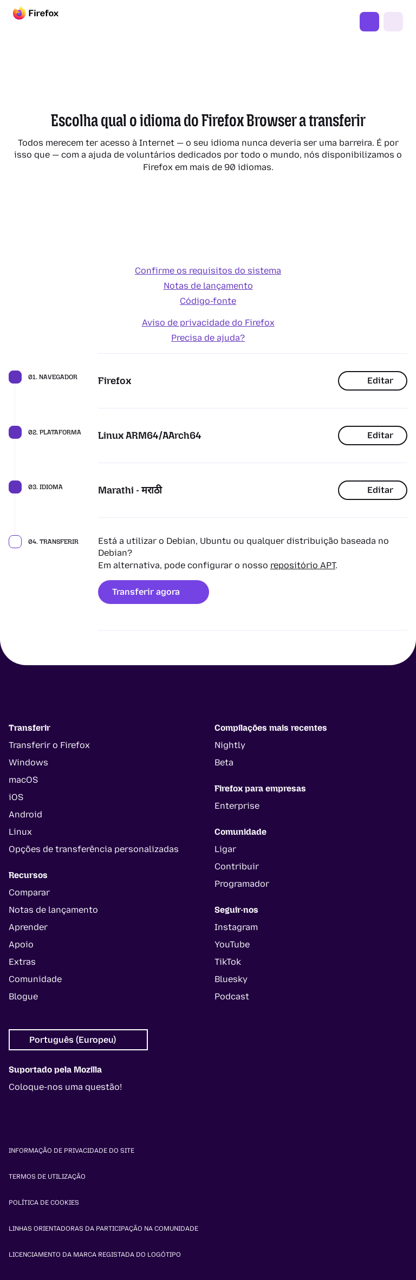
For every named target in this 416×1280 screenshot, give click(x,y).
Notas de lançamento (208, 286)
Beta (223, 762)
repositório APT (302, 565)
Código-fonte (208, 301)
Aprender (28, 927)
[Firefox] (45, 22)
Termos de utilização (47, 1176)
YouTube (232, 944)
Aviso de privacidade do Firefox (208, 322)
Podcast (231, 996)
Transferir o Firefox (49, 745)
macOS (23, 780)
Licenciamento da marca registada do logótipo (95, 1254)
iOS (16, 797)
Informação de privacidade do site (71, 1150)
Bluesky (231, 979)
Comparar (29, 892)
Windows (28, 762)
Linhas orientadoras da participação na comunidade (103, 1228)
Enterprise (236, 806)
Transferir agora (153, 592)
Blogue (23, 996)
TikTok (227, 962)
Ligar (225, 849)
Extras (22, 962)
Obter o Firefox (369, 21)
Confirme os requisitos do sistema (208, 270)
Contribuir (236, 866)
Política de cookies (44, 1202)
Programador (241, 884)
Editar (372, 380)
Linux (20, 832)
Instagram (236, 927)
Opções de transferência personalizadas (94, 849)
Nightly (229, 745)
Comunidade (35, 979)
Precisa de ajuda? (208, 338)
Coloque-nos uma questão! (65, 1087)
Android (25, 814)
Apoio (21, 944)
